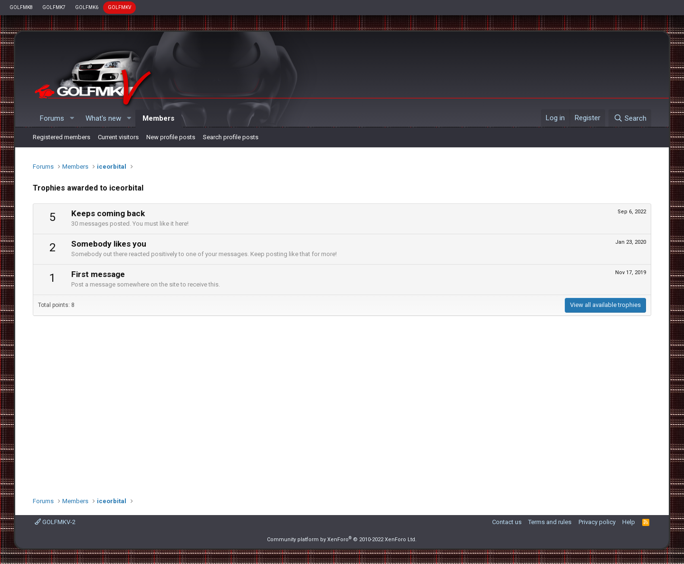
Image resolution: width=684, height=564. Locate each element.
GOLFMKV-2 (55, 522)
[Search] (629, 118)
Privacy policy (597, 522)
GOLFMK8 (21, 7)
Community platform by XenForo (342, 539)
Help (628, 522)
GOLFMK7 (54, 7)
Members (158, 118)
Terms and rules (549, 522)
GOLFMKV (119, 7)
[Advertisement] (342, 401)
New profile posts (170, 137)
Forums (52, 118)
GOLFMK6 (86, 7)
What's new (103, 118)
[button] (71, 118)
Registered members (61, 137)
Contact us (507, 522)
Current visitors (118, 137)
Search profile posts (230, 137)
